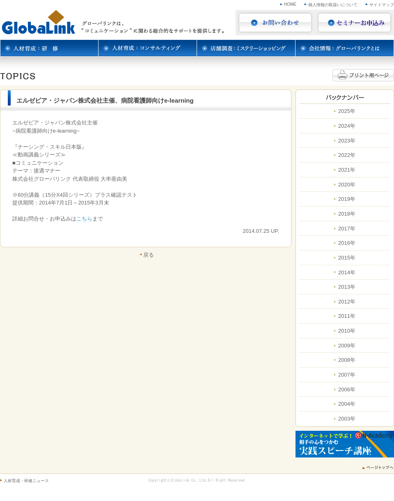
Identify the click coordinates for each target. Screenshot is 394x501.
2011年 (346, 316)
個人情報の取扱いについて (332, 4)
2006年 (346, 390)
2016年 (346, 243)
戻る (148, 254)
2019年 (346, 199)
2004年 (346, 404)
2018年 (346, 214)
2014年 (346, 273)
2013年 (346, 287)
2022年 (346, 155)
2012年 (346, 302)
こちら (84, 219)
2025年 (346, 111)
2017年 (346, 229)
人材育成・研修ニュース (26, 480)
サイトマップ (381, 4)
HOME (290, 4)
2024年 (346, 126)
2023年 (346, 141)
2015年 (346, 258)
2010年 (346, 331)
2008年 (346, 360)
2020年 (346, 185)
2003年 (346, 419)
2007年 (346, 375)
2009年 (346, 346)
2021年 (346, 170)
